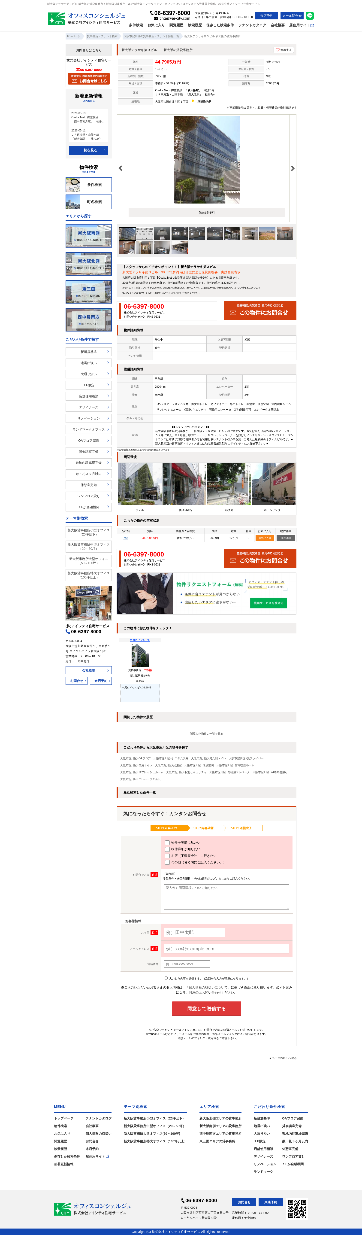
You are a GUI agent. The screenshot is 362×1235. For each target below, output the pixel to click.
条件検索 (136, 25)
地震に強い (89, 363)
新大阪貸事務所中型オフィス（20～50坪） (89, 547)
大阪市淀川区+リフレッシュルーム (141, 772)
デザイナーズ (88, 407)
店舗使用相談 (88, 396)
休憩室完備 (89, 485)
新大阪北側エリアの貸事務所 (220, 1118)
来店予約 (266, 16)
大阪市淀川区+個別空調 (199, 765)
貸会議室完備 (88, 451)
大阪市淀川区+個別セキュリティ (186, 772)
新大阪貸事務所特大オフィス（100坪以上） (89, 575)
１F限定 (89, 385)
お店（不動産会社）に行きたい (191, 856)
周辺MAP (204, 101)
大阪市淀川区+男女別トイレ (208, 758)
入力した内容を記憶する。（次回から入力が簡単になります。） (207, 978)
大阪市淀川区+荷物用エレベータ (229, 772)
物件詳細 (286, 538)
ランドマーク (263, 1172)
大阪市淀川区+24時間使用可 (270, 772)
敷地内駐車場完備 (89, 463)
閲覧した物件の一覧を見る (206, 733)
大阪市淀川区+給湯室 (168, 765)
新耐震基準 (89, 352)
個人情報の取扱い (99, 1133)
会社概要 (278, 25)
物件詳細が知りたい (182, 849)
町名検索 (84, 202)
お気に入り (156, 25)
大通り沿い (89, 374)
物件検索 (60, 1126)
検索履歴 (195, 25)
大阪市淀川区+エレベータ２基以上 (141, 779)
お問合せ (76, 681)
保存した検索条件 (220, 25)
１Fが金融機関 (89, 507)
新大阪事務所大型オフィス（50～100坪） (88, 561)
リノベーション (88, 418)
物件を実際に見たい (182, 842)
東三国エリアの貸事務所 (217, 1141)
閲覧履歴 (176, 25)
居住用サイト (301, 25)
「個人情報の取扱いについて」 (208, 987)
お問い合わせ (182, 293)
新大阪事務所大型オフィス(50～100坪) (152, 1133)
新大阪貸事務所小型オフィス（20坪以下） (89, 532)
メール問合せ (292, 16)
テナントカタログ (252, 25)
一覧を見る (88, 150)
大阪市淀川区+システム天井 (171, 758)
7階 (125, 538)
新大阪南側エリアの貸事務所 (220, 1126)
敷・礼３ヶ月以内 (89, 474)
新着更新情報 (63, 1164)
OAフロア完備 (88, 440)
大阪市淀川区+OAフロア (135, 758)
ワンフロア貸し (88, 496)
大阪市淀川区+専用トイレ (136, 765)
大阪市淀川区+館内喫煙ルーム (235, 765)
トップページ (63, 1118)
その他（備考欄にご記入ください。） (195, 862)
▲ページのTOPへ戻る (283, 1058)
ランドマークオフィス (88, 429)
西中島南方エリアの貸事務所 (220, 1133)
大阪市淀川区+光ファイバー (246, 758)
